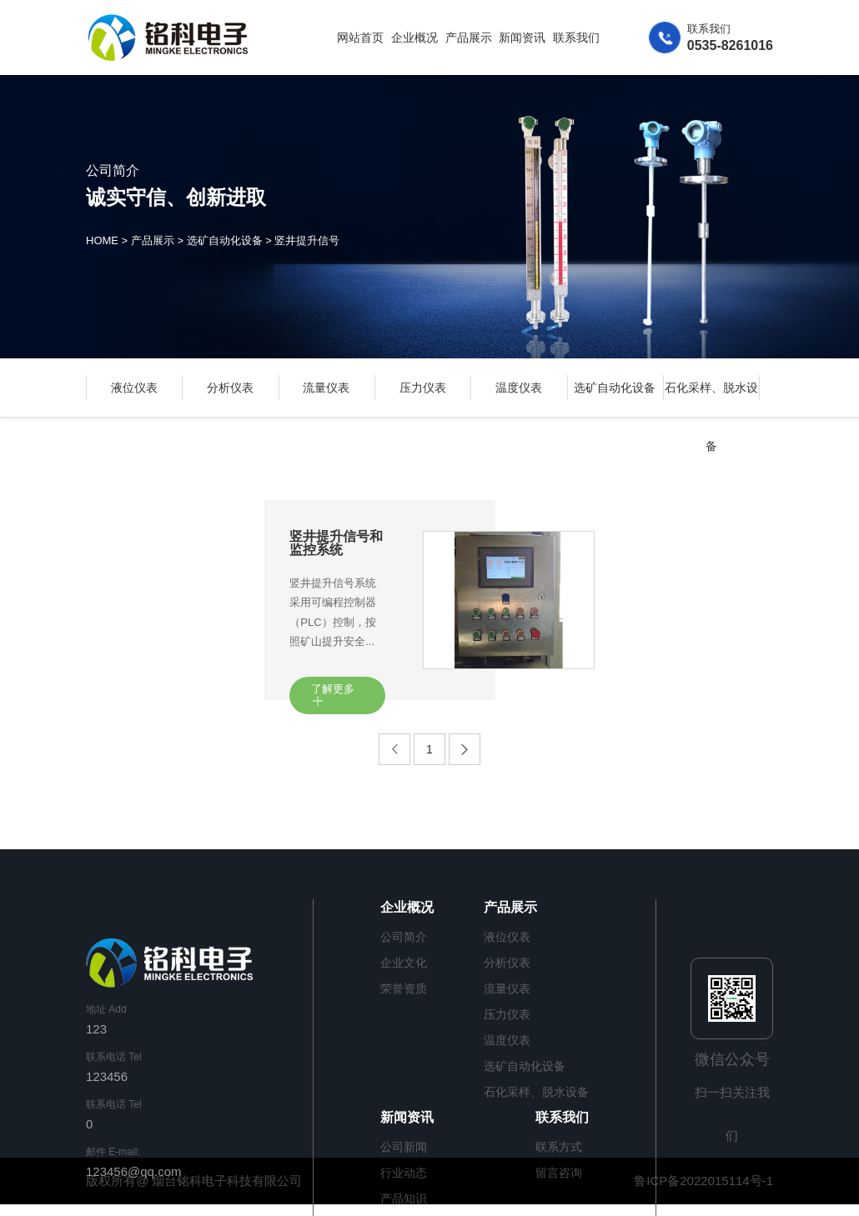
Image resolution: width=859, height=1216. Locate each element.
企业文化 (403, 962)
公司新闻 (403, 1146)
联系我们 (576, 37)
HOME (102, 241)
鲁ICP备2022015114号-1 (703, 1180)
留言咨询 (558, 1172)
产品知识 (403, 1198)
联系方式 (558, 1146)
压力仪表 (422, 387)
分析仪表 (230, 387)
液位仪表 (134, 387)
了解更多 (332, 695)
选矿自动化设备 (225, 241)
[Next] (465, 749)
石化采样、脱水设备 (536, 1091)
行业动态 (403, 1172)
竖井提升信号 (306, 241)
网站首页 (360, 37)
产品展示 (468, 37)
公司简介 (403, 936)
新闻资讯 (522, 37)
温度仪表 (518, 387)
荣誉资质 (403, 988)
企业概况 (414, 37)
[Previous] (394, 749)
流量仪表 (326, 387)
